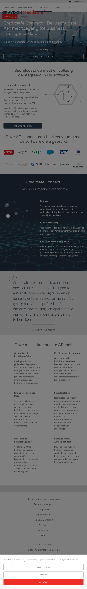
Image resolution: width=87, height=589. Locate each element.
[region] (43, 572)
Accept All (43, 582)
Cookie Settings (43, 567)
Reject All (43, 574)
